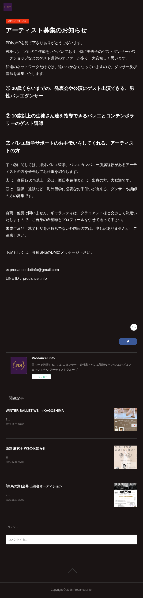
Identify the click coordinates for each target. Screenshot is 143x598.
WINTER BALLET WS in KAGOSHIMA (35, 410)
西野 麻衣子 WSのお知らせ (25, 448)
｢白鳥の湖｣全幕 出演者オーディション (34, 487)
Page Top (71, 572)
